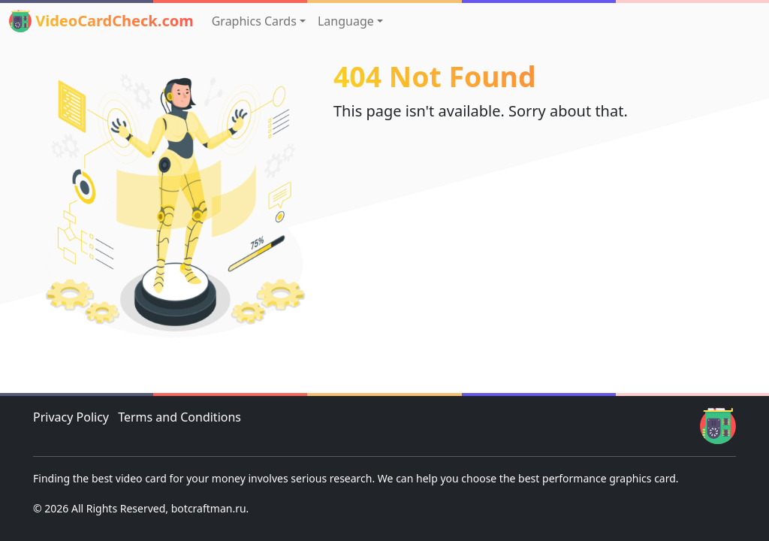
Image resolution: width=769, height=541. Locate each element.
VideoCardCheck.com (101, 21)
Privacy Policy (71, 417)
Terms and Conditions (179, 417)
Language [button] (346, 21)
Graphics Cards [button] (254, 21)
